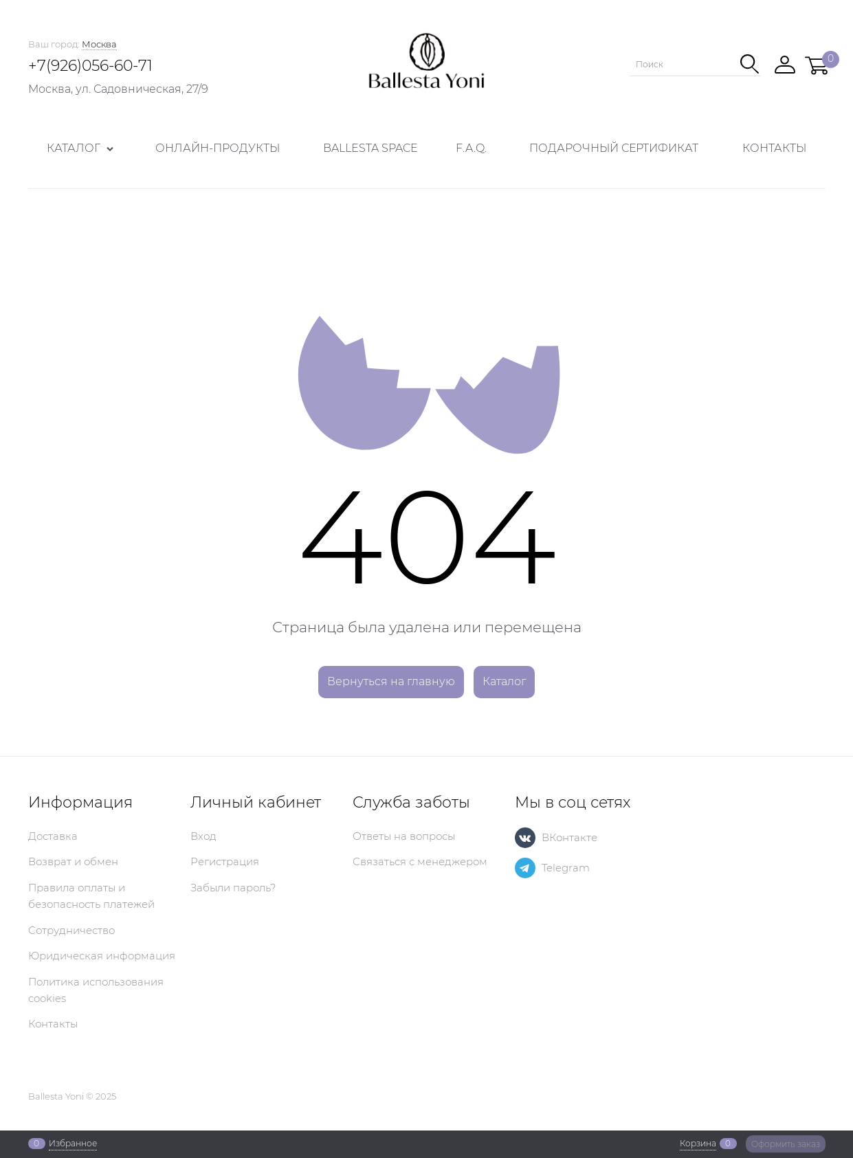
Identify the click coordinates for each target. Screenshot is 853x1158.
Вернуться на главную (391, 681)
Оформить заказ (785, 1144)
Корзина (698, 1143)
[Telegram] (525, 868)
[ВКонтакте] (525, 837)
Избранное (73, 1143)
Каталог (504, 681)
